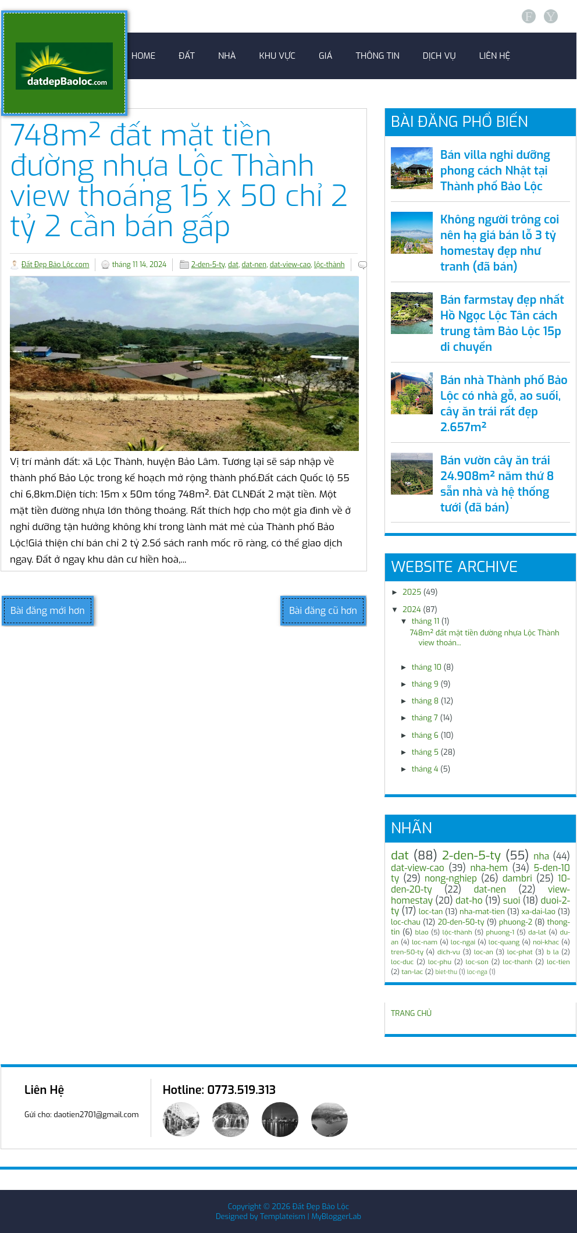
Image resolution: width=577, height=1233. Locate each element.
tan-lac (412, 971)
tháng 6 (425, 735)
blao (422, 932)
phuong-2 (515, 922)
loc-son (476, 961)
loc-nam (424, 942)
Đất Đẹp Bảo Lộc (321, 1206)
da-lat (537, 932)
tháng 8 (425, 701)
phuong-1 (500, 932)
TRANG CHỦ (411, 1013)
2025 (412, 592)
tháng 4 (425, 769)
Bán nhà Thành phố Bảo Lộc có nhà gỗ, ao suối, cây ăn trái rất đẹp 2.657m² (504, 403)
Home (143, 56)
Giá (325, 56)
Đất (187, 56)
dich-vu (448, 952)
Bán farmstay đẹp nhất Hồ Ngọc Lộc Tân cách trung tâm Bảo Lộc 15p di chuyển (502, 323)
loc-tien (558, 961)
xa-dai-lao (538, 911)
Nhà (227, 56)
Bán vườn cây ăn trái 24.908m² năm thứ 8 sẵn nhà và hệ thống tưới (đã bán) (497, 484)
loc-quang (504, 942)
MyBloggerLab (336, 1216)
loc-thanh (517, 961)
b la (553, 952)
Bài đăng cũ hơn (323, 611)
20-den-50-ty (460, 922)
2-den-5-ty (208, 264)
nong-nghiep (451, 878)
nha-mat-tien (482, 911)
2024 (412, 609)
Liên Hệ (495, 56)
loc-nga (477, 972)
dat (233, 264)
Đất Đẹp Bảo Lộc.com (55, 264)
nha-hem (489, 868)
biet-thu (446, 972)
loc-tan (431, 911)
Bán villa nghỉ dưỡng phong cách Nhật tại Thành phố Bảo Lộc (495, 170)
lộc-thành (329, 264)
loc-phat (520, 952)
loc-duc (402, 961)
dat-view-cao (290, 264)
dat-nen (254, 264)
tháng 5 (425, 752)
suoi (512, 900)
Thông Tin (378, 56)
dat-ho (469, 900)
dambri (517, 878)
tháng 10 (426, 667)
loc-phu (439, 961)
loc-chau (406, 922)
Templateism (282, 1216)
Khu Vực (277, 56)
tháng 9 (425, 684)
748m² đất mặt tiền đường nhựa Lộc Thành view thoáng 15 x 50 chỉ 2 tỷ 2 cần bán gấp (179, 180)
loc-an (483, 952)
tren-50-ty (407, 952)
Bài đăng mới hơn (47, 611)
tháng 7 (425, 718)
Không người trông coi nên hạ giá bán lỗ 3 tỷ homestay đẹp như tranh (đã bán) (499, 243)
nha (541, 856)
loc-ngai (463, 942)
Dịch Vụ (439, 56)
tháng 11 (426, 621)
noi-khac (546, 942)
